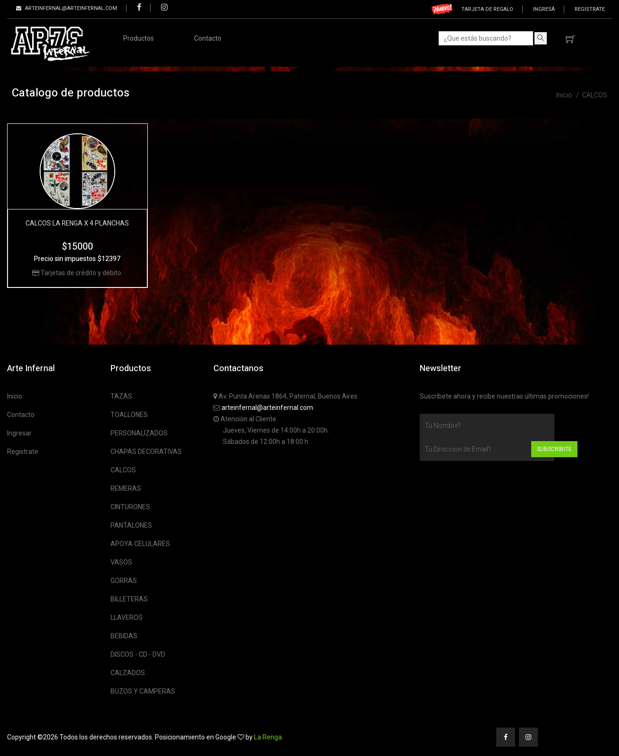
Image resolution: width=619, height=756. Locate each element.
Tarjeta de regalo (487, 9)
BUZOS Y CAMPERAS (142, 691)
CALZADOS (127, 673)
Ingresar (19, 433)
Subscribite (554, 449)
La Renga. (268, 737)
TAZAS (121, 396)
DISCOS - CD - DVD (137, 654)
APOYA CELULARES (140, 543)
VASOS (121, 562)
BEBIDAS (123, 636)
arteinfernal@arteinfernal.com (267, 407)
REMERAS (125, 488)
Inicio (564, 95)
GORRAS (123, 580)
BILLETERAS (129, 599)
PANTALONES (131, 525)
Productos (138, 38)
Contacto (207, 38)
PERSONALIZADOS (139, 433)
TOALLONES (129, 414)
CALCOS (594, 95)
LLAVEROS (126, 617)
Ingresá (544, 9)
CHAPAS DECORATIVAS (146, 451)
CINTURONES (130, 507)
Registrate (590, 9)
